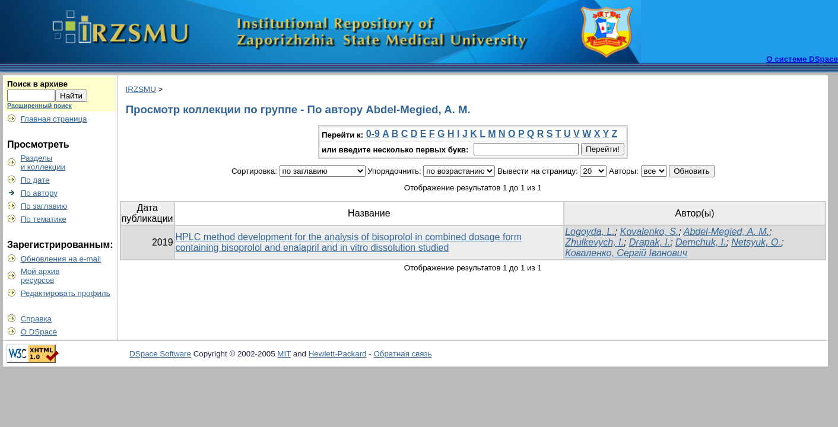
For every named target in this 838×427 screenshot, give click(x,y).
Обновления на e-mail (61, 258)
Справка (36, 318)
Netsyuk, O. (756, 242)
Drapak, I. (649, 242)
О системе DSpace (802, 59)
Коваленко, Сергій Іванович (626, 253)
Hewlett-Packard (338, 353)
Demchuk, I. (700, 242)
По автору (39, 193)
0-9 (373, 134)
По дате (35, 180)
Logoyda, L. (590, 232)
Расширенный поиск (39, 105)
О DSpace (39, 331)
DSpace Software (160, 353)
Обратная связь (402, 353)
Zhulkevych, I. (594, 242)
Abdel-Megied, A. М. (726, 232)
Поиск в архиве (37, 83)
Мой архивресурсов (40, 276)
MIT (284, 353)
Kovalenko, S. (649, 232)
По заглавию (44, 206)
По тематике (43, 219)
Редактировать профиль (65, 293)
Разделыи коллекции (43, 162)
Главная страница (54, 118)
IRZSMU (141, 89)
